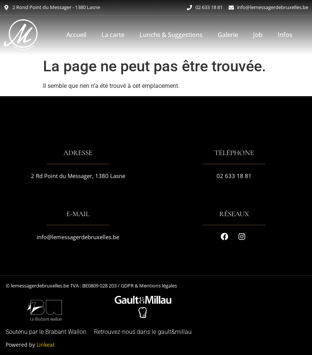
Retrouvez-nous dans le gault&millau (143, 331)
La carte (112, 35)
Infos (285, 35)
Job (258, 35)
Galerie (228, 35)
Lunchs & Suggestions (171, 35)
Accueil (76, 35)
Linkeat (46, 344)
